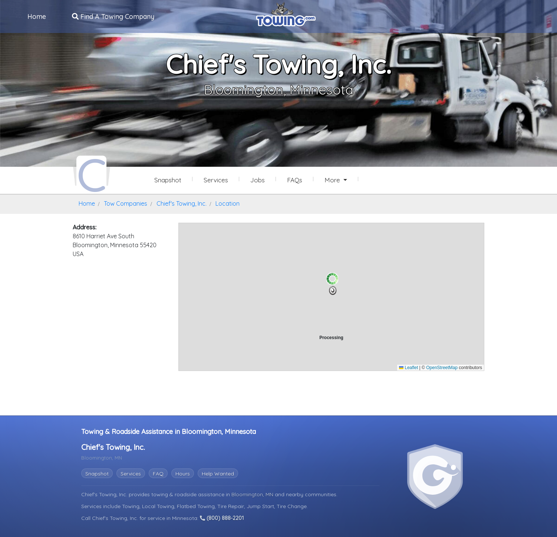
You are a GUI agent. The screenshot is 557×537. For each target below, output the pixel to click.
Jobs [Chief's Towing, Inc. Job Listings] (257, 180)
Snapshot (97, 472)
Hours (182, 472)
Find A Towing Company (113, 16)
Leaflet (408, 366)
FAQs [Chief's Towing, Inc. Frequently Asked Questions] (294, 180)
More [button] (333, 180)
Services (131, 472)
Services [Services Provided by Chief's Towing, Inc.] (216, 180)
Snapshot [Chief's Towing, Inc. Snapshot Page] (167, 180)
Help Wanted (218, 472)
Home (37, 16)
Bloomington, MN (253, 493)
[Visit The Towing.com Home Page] (286, 13)
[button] (333, 290)
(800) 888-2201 (222, 517)
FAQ (158, 472)
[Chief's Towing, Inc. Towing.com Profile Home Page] (91, 173)
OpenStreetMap (442, 366)
